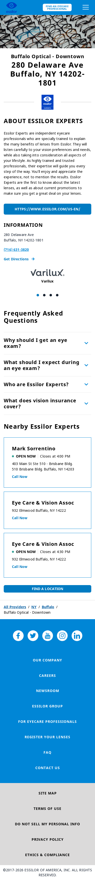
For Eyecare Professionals (47, 721)
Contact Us (47, 767)
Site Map (48, 793)
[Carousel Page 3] (50, 295)
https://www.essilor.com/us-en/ (47, 209)
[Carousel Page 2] (44, 295)
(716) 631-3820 (16, 249)
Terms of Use (47, 808)
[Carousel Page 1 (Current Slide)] (38, 295)
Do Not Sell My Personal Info (47, 824)
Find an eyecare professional (57, 7)
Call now (19, 476)
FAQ (47, 752)
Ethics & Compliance (47, 854)
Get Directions (19, 259)
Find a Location (47, 588)
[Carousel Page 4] (57, 295)
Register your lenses (47, 737)
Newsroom (47, 690)
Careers (47, 675)
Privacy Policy (48, 839)
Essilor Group (47, 706)
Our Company (47, 660)
